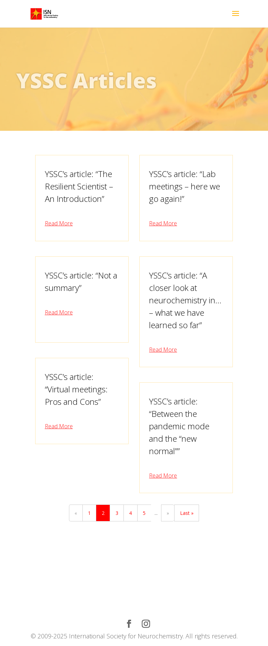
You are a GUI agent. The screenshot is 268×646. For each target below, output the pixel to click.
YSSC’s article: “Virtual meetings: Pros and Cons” (76, 389)
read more (59, 223)
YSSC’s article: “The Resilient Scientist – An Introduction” (79, 186)
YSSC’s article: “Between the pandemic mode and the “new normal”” (179, 426)
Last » (186, 513)
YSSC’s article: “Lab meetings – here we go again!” (184, 186)
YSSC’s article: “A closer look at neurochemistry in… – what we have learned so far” (185, 300)
